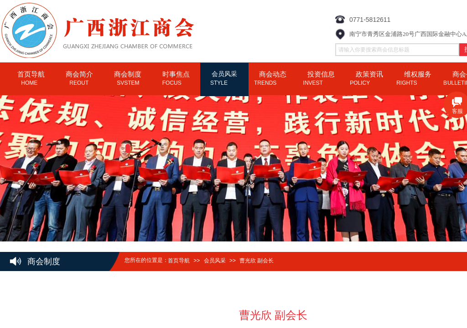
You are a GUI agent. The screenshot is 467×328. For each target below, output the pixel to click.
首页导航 (179, 260)
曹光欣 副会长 (256, 260)
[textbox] (397, 49)
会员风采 (215, 260)
